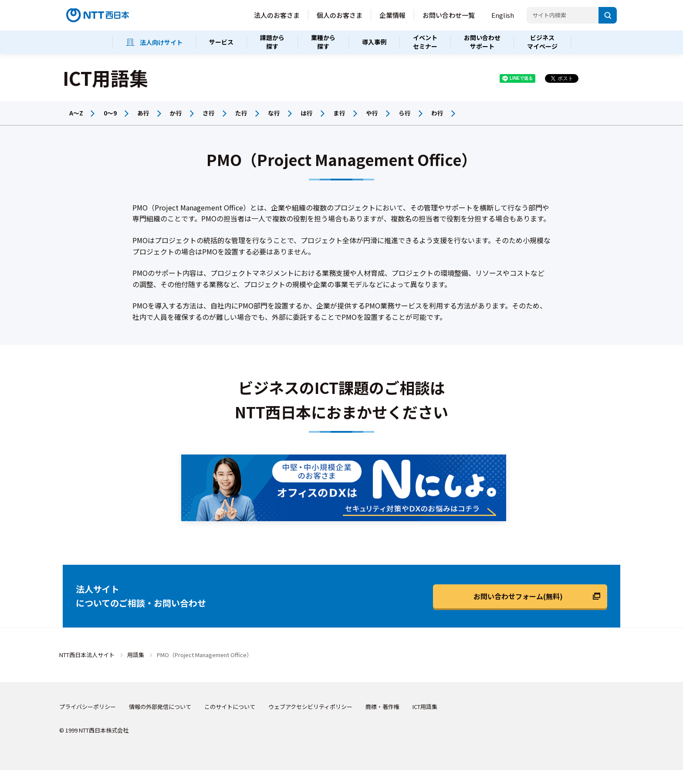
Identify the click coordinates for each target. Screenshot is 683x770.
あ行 (143, 113)
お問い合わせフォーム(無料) (518, 596)
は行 (307, 113)
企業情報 (392, 15)
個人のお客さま (339, 15)
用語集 (135, 655)
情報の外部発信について (160, 706)
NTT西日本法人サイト (87, 655)
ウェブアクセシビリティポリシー (310, 706)
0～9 (110, 113)
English (502, 15)
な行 (274, 113)
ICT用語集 (425, 706)
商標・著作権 (382, 706)
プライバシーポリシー (87, 706)
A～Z (76, 113)
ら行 (405, 113)
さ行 (209, 113)
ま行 (339, 113)
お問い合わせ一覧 (449, 15)
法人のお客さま (277, 15)
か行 (176, 113)
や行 (372, 113)
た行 (241, 113)
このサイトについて (229, 706)
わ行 (437, 113)
